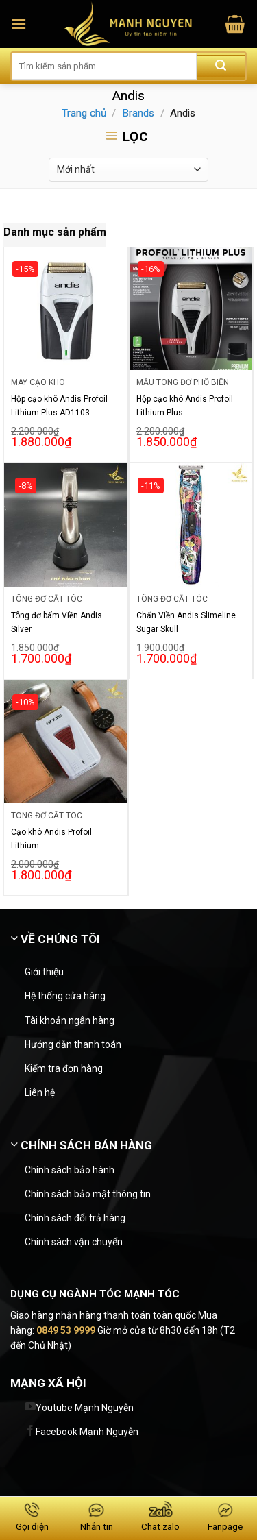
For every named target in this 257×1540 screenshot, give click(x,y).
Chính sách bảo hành (69, 1169)
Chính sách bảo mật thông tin (88, 1193)
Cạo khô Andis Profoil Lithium (51, 839)
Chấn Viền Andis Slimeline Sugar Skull (186, 622)
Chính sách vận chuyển (74, 1241)
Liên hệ (40, 1092)
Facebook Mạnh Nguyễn (87, 1431)
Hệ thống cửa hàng (65, 995)
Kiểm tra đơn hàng (64, 1068)
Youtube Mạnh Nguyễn (85, 1407)
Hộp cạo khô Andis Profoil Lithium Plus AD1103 (59, 405)
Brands (138, 113)
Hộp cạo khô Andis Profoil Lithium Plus (184, 405)
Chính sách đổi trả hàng (75, 1217)
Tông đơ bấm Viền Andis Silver (56, 622)
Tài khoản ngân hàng (69, 1020)
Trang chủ (84, 113)
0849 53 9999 (65, 1330)
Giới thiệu (44, 971)
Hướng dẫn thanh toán (73, 1044)
